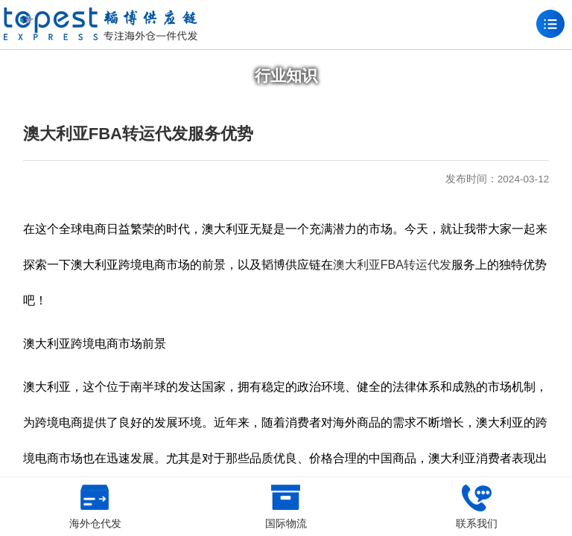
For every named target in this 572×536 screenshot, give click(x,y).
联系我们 (477, 507)
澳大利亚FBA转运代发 (392, 264)
